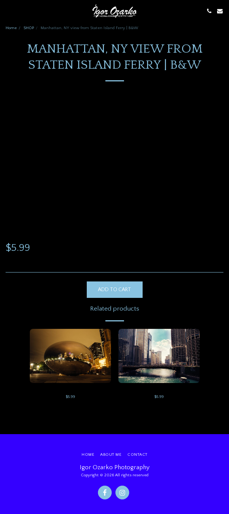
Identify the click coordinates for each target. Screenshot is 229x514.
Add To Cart (114, 290)
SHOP (28, 28)
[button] (8, 11)
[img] (70, 356)
